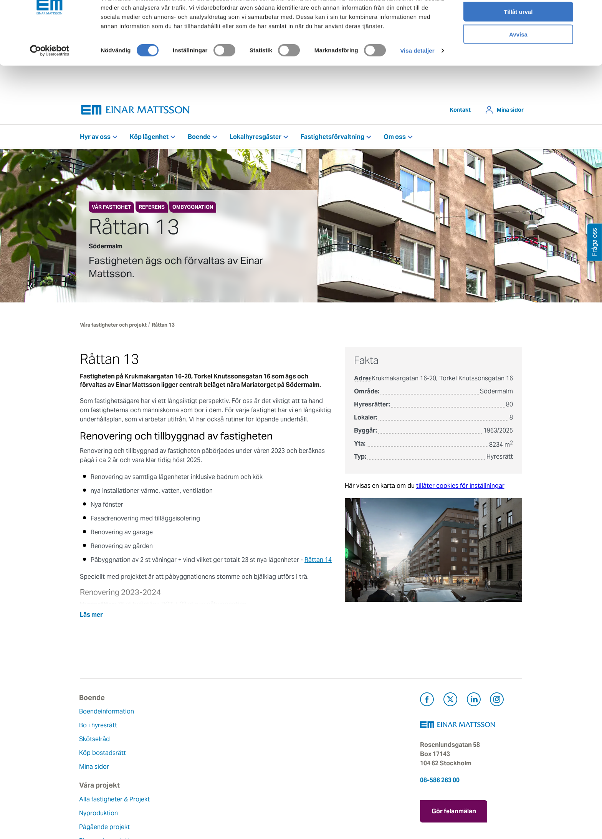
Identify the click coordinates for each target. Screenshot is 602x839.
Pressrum (320, 753)
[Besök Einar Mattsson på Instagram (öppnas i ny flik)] (497, 700)
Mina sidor (510, 109)
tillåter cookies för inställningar (460, 486)
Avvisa (518, 64)
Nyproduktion (174, 734)
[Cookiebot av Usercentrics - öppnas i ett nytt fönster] (49, 80)
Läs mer (91, 615)
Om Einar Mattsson (258, 711)
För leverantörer (330, 767)
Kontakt (460, 109)
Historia (242, 739)
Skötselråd (95, 739)
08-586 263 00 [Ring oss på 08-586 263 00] (440, 780)
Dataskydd (246, 794)
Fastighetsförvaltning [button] (332, 137)
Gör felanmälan (454, 810)
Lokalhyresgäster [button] (255, 137)
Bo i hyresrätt (99, 725)
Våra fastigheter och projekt (113, 325)
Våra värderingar (255, 725)
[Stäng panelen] (590, 12)
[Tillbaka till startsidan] (135, 110)
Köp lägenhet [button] (149, 137)
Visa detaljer (417, 80)
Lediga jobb (248, 767)
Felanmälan (323, 725)
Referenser (170, 776)
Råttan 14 (318, 560)
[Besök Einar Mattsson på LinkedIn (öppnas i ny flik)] (474, 700)
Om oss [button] (395, 137)
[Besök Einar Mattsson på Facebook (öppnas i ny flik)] (427, 700)
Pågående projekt (180, 748)
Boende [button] (199, 137)
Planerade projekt (180, 762)
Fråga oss (321, 739)
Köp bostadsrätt (103, 753)
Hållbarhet (246, 753)
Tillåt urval (518, 41)
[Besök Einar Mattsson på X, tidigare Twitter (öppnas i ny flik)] (450, 700)
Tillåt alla (518, 19)
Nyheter (242, 780)
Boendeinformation (107, 711)
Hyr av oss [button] (95, 137)
